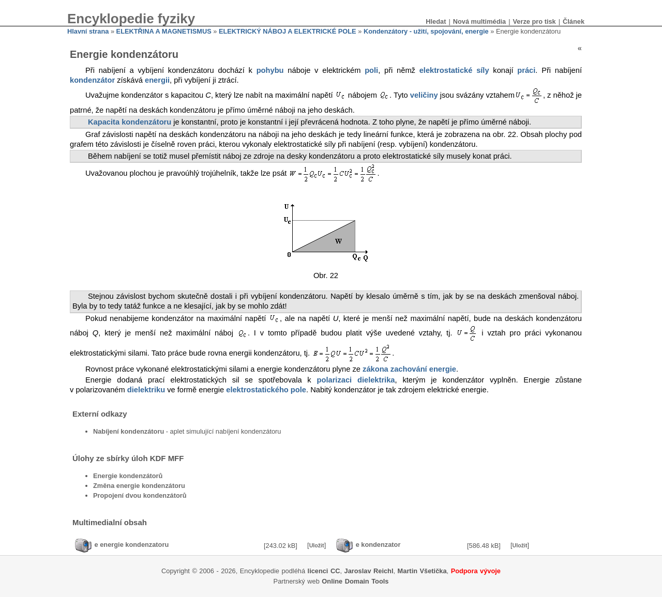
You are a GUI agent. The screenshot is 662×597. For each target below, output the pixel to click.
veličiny (424, 95)
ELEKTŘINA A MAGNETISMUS (164, 31)
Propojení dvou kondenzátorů (140, 495)
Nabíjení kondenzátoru (128, 431)
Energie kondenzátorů (127, 476)
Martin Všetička (422, 571)
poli (371, 70)
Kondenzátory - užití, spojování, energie (426, 31)
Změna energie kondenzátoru (139, 485)
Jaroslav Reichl (369, 571)
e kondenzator (378, 545)
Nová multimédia (479, 21)
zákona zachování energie (409, 369)
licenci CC (324, 571)
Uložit (316, 545)
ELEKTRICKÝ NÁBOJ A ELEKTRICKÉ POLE (287, 31)
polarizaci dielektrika (356, 380)
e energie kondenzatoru (132, 545)
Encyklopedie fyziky (131, 18)
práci (526, 70)
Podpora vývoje (476, 571)
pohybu (270, 70)
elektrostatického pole (266, 390)
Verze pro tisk (534, 21)
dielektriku (146, 390)
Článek (573, 21)
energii (157, 80)
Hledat (436, 21)
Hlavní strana (88, 31)
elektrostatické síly (454, 70)
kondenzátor (92, 80)
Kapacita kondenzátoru (129, 122)
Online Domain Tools (355, 581)
